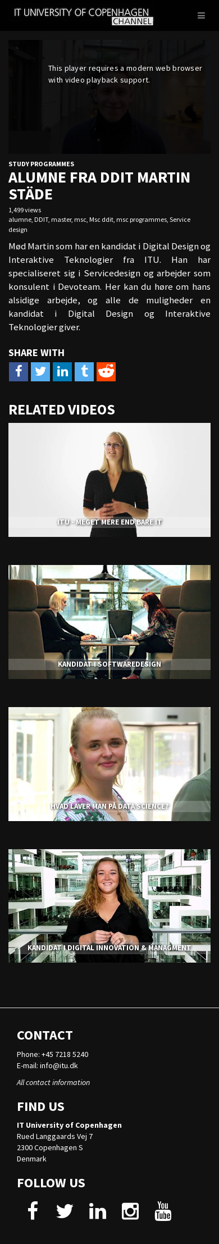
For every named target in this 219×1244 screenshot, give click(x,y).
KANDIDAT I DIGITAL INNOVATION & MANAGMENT (109, 948)
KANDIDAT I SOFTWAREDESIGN (109, 664)
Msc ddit (101, 219)
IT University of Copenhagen (69, 1125)
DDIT (41, 219)
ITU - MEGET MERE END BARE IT (109, 522)
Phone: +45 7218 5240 (52, 1054)
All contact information (53, 1082)
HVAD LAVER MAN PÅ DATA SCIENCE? (110, 806)
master (61, 219)
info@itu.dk (59, 1065)
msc (80, 219)
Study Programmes (41, 164)
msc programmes (141, 219)
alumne (19, 219)
